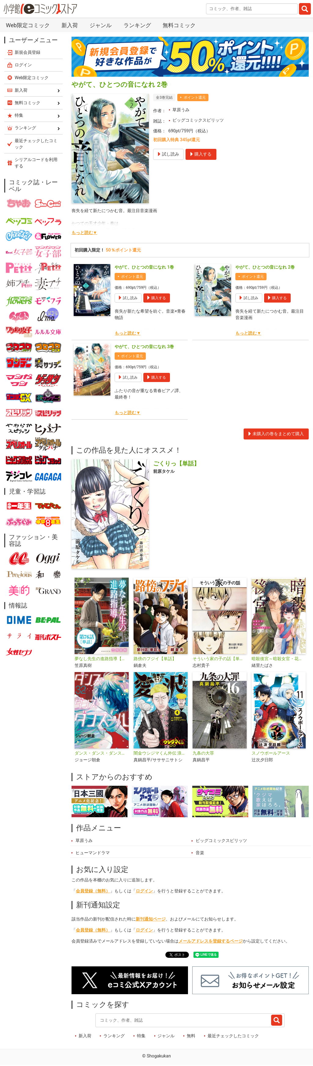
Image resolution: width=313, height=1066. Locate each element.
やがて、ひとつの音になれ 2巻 (265, 267)
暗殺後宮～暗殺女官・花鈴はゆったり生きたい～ (279, 658)
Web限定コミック (28, 25)
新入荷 (69, 25)
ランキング (137, 25)
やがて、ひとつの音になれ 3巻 (144, 346)
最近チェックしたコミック (233, 1035)
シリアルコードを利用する (36, 162)
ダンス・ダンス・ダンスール (102, 753)
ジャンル (101, 25)
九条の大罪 (203, 753)
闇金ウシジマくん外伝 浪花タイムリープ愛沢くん (161, 753)
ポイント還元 (195, 97)
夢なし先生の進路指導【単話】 (102, 658)
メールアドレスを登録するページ (211, 941)
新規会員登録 (27, 52)
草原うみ (181, 109)
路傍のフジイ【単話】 (155, 658)
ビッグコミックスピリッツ (198, 120)
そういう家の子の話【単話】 (220, 658)
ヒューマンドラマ (92, 852)
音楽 (200, 852)
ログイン (144, 891)
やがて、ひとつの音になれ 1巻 (144, 267)
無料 (191, 1035)
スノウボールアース (271, 753)
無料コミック (179, 25)
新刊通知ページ (151, 919)
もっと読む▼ (84, 232)
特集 (141, 1035)
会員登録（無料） (93, 891)
